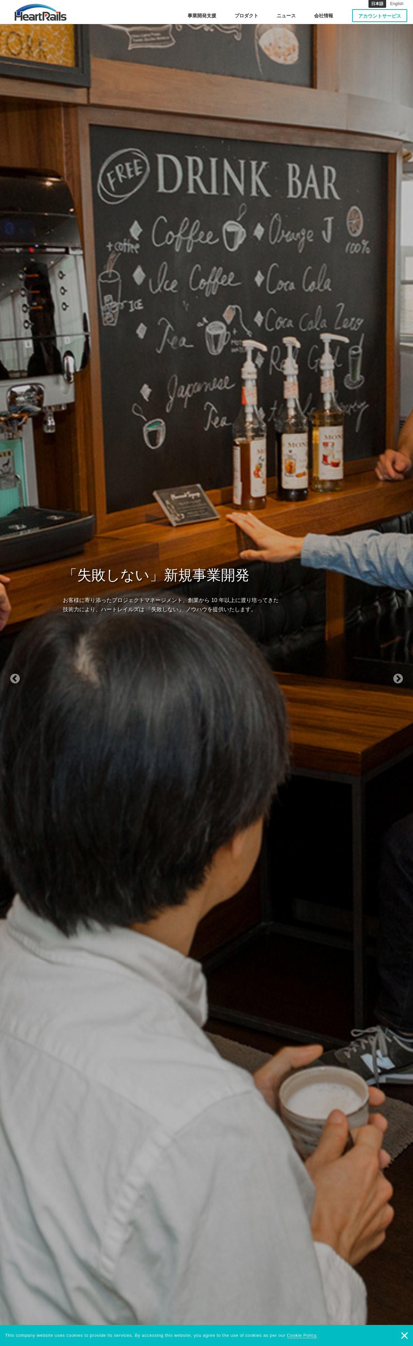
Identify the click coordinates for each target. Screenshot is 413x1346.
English (396, 3)
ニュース (286, 15)
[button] (31, 673)
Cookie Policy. (302, 1335)
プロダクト (246, 15)
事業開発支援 (202, 15)
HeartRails (41, 12)
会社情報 (323, 15)
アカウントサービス (379, 16)
